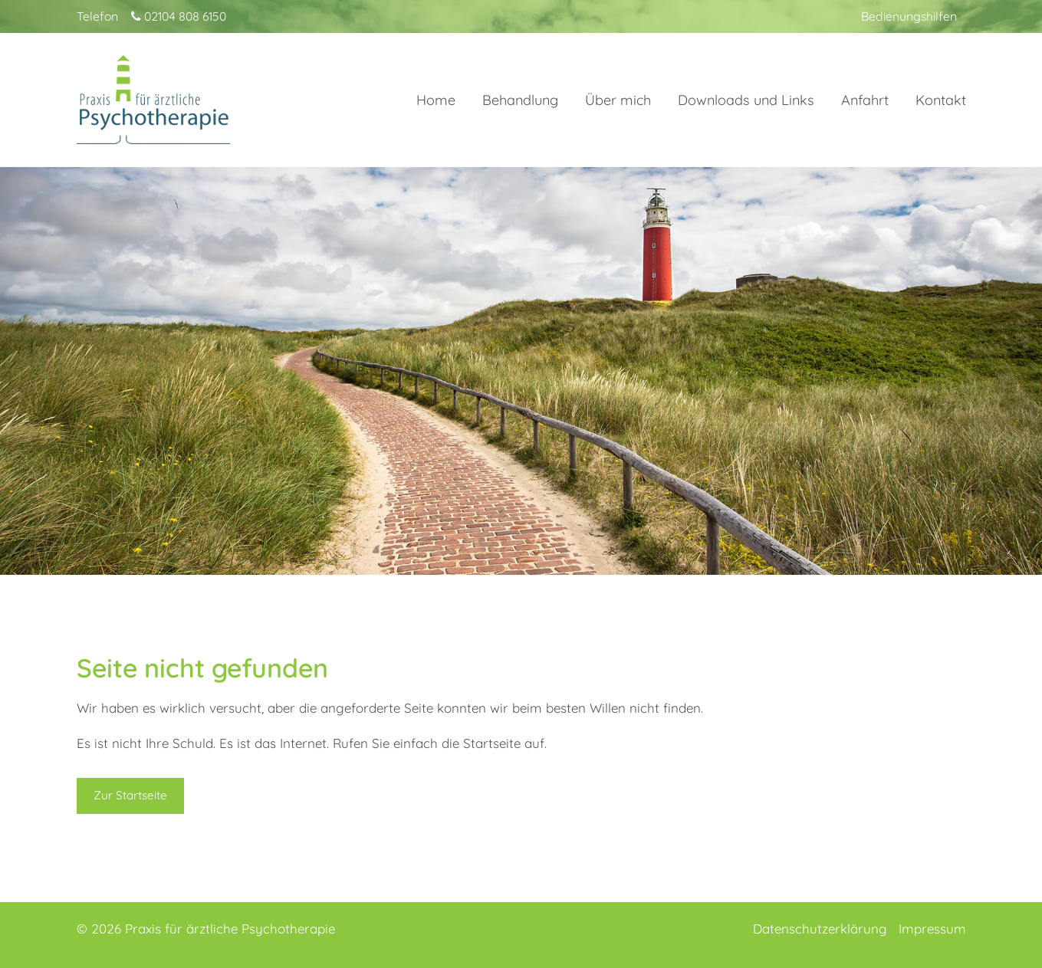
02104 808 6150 (178, 16)
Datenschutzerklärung (820, 928)
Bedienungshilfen (909, 16)
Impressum (932, 928)
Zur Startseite (130, 795)
